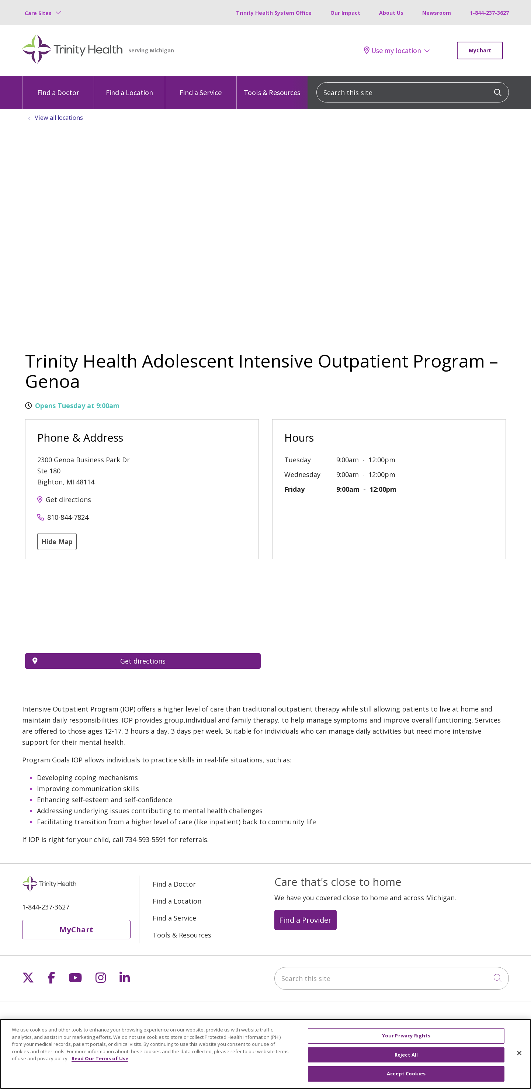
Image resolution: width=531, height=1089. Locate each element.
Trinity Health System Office (274, 12)
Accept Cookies (406, 1073)
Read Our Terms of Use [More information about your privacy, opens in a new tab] (100, 1058)
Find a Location (129, 86)
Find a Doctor (58, 86)
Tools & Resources (272, 86)
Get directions (68, 499)
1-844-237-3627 (489, 12)
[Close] (519, 1053)
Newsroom (436, 12)
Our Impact (345, 12)
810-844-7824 (67, 517)
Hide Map (57, 541)
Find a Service (200, 86)
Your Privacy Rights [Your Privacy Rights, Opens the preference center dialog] (406, 1035)
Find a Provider (305, 920)
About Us (391, 12)
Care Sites (38, 13)
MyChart (480, 50)
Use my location (392, 50)
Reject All (406, 1054)
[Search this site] (412, 92)
